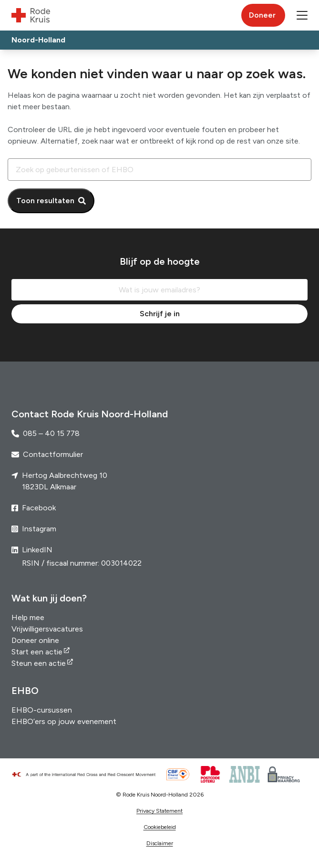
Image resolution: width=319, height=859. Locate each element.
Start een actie (36, 651)
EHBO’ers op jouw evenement (63, 721)
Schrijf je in (160, 313)
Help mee (27, 617)
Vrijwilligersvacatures (47, 628)
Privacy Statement (159, 810)
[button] (302, 15)
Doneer (262, 15)
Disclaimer (159, 843)
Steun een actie (38, 663)
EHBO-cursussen (41, 709)
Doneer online (35, 640)
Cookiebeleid (160, 827)
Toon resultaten (45, 200)
